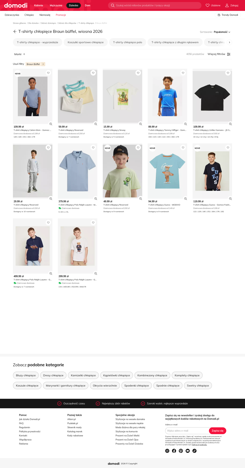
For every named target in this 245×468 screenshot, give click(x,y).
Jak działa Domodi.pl (29, 419)
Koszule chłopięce (27, 385)
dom (87, 5)
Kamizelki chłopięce (83, 375)
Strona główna (19, 23)
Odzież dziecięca (48, 23)
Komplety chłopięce (187, 375)
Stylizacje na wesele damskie (130, 419)
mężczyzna (56, 5)
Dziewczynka (12, 15)
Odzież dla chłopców (67, 23)
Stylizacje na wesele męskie (129, 423)
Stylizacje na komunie (127, 431)
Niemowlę (44, 15)
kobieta (38, 5)
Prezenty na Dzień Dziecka (129, 443)
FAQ (21, 423)
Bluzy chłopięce (26, 375)
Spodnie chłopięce (167, 385)
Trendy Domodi (228, 15)
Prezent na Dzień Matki (128, 435)
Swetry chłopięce (198, 385)
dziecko (73, 5)
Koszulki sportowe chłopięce (86, 42)
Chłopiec (29, 15)
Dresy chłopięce (53, 375)
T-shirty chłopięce (86, 23)
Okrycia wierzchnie (105, 385)
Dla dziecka (33, 23)
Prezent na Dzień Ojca (127, 439)
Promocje (61, 15)
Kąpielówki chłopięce (116, 375)
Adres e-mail (171, 424)
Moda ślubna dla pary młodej (130, 427)
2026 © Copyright (129, 463)
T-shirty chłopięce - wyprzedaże (37, 42)
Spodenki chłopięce (136, 385)
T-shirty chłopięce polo (127, 42)
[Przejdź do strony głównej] (15, 5)
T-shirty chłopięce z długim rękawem (175, 42)
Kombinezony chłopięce (152, 375)
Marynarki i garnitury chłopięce (65, 385)
